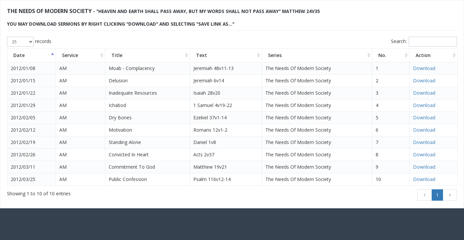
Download (424, 68)
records (29, 42)
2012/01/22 (23, 93)
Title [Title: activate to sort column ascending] (116, 55)
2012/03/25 (23, 179)
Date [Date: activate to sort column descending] (19, 55)
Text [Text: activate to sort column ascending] (201, 55)
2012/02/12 (23, 130)
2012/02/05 (23, 117)
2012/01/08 (23, 68)
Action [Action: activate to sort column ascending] (423, 55)
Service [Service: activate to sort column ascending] (70, 55)
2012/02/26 (23, 154)
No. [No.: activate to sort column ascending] (382, 55)
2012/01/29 (23, 105)
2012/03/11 (23, 167)
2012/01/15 (23, 80)
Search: (424, 42)
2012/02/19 (23, 142)
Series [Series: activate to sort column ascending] (275, 55)
